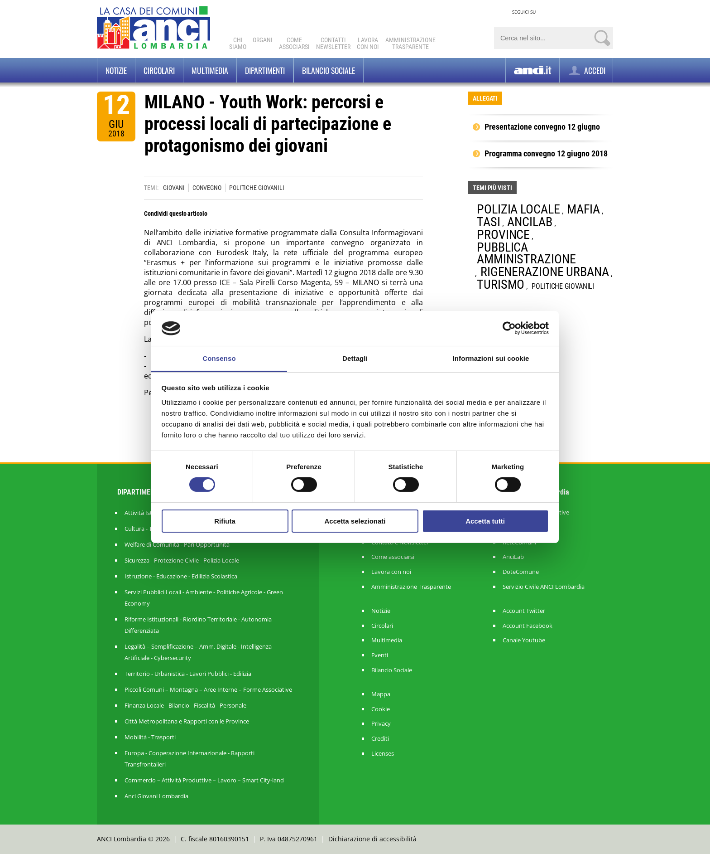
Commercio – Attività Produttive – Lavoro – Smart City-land (204, 780)
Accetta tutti (485, 521)
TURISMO (500, 284)
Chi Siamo (237, 43)
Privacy (381, 724)
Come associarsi (392, 557)
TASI (488, 221)
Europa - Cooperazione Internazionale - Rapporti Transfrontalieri (189, 758)
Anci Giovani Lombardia (156, 796)
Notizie (116, 70)
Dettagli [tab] (355, 358)
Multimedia (210, 70)
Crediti (380, 739)
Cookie (380, 709)
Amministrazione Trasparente (411, 587)
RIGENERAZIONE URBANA (544, 271)
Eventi (379, 655)
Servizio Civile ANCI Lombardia (544, 587)
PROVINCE (503, 234)
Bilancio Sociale (391, 670)
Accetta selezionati (354, 521)
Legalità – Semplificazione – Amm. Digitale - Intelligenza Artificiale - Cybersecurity (198, 652)
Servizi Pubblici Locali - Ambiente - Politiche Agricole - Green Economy (204, 597)
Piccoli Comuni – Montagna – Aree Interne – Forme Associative (208, 689)
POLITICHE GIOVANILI (256, 187)
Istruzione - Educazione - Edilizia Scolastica (181, 576)
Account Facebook (527, 626)
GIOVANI (173, 187)
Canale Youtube (524, 640)
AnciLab (513, 557)
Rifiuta (224, 521)
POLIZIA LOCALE (518, 209)
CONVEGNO (206, 187)
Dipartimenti (265, 70)
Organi (263, 40)
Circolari (159, 70)
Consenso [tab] (218, 358)
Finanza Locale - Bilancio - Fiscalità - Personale (185, 705)
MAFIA (583, 209)
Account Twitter (524, 611)
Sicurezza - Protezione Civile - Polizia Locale (182, 560)
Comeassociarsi (294, 43)
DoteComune (521, 572)
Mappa (380, 694)
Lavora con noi (391, 572)
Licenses (382, 754)
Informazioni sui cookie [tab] (491, 358)
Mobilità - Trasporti (150, 737)
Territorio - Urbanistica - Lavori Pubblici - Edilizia (188, 674)
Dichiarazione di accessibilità (372, 839)
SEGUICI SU (524, 12)
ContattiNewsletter (333, 43)
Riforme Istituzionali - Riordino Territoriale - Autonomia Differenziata (198, 625)
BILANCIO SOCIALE (328, 70)
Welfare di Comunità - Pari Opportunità (177, 544)
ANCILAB (529, 221)
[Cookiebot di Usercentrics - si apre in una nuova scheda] (509, 328)
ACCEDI (586, 70)
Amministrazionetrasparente (410, 43)
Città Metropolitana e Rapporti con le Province (187, 721)
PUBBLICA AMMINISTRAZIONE (526, 253)
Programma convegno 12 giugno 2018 (546, 153)
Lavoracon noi (368, 43)
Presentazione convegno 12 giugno (542, 126)
